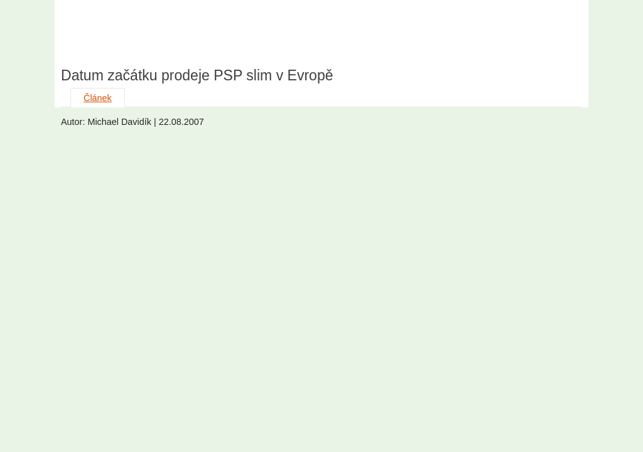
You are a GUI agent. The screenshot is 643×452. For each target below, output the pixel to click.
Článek (98, 98)
